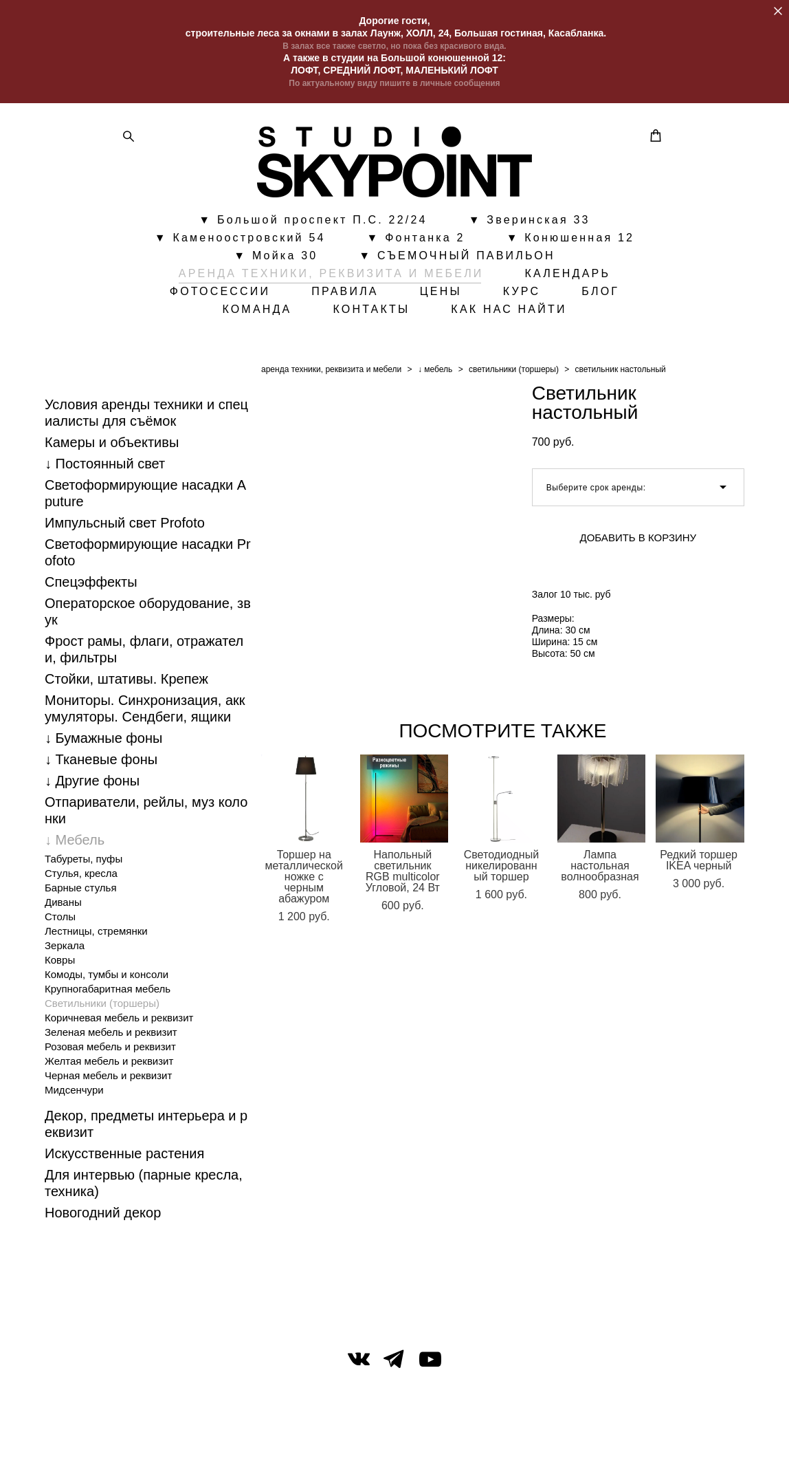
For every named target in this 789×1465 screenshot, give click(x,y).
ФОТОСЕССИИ (220, 293)
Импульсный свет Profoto (125, 526)
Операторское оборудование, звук (148, 615)
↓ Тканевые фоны (101, 763)
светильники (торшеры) (514, 373)
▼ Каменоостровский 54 (240, 240)
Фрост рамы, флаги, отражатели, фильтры (144, 653)
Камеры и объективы (112, 446)
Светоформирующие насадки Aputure (145, 497)
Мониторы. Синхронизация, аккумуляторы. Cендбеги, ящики (145, 712)
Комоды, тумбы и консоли (106, 978)
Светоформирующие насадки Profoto (148, 556)
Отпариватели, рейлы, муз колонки (146, 814)
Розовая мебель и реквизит (110, 1050)
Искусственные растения (124, 1157)
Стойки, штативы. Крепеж (126, 683)
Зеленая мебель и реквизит (111, 1036)
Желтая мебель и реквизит (109, 1065)
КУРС (522, 293)
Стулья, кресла (81, 877)
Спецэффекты (91, 586)
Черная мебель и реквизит (108, 1079)
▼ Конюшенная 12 (571, 240)
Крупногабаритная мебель (107, 993)
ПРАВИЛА (345, 293)
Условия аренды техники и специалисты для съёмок (146, 417)
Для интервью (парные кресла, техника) (144, 1187)
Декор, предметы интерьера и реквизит (146, 1128)
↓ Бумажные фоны (103, 742)
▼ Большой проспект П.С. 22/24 (313, 222)
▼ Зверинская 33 (529, 222)
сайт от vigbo (394, 1432)
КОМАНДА (256, 311)
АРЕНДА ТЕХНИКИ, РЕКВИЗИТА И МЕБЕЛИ (331, 275)
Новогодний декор (103, 1216)
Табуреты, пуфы (83, 863)
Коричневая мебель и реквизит (119, 1022)
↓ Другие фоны (92, 784)
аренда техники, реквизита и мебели (331, 373)
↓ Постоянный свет (105, 467)
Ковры (60, 964)
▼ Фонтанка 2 (416, 240)
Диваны (63, 906)
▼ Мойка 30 (276, 257)
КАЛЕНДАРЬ (568, 275)
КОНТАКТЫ (371, 311)
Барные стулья (81, 892)
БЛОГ (600, 293)
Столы (60, 920)
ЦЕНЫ (441, 293)
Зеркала (65, 949)
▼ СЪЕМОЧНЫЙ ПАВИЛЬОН (457, 257)
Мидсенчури (74, 1094)
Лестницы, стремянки (96, 935)
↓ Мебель (74, 843)
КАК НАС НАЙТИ (508, 311)
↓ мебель (435, 373)
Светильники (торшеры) (102, 1007)
